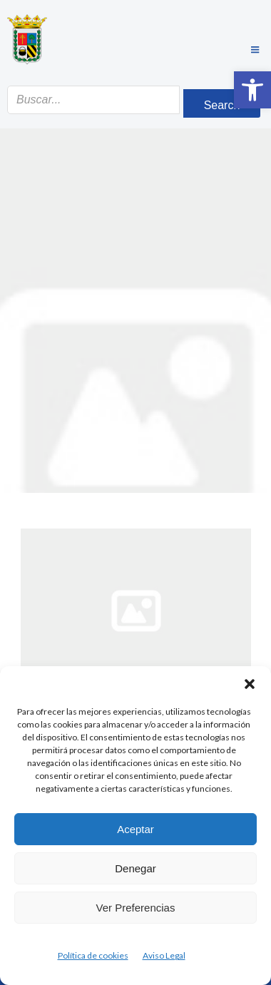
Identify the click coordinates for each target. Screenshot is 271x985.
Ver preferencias (135, 908)
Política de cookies (93, 955)
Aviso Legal (164, 955)
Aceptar (135, 829)
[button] (252, 89)
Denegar (135, 868)
